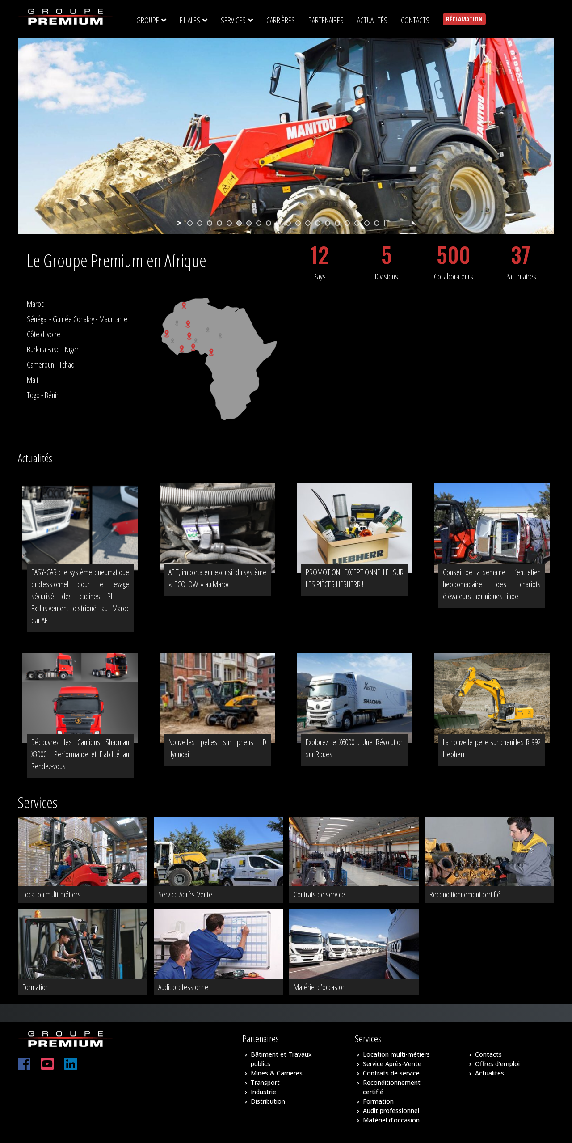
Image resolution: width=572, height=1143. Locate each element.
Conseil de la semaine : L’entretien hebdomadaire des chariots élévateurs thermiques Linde (492, 584)
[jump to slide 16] (337, 223)
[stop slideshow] (385, 223)
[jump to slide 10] (278, 223)
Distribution (268, 1101)
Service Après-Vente (392, 1063)
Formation (378, 1101)
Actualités (489, 1073)
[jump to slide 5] (229, 223)
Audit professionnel (391, 1110)
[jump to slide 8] (258, 223)
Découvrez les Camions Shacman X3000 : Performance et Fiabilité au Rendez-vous (80, 754)
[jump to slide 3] (209, 223)
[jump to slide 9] (268, 223)
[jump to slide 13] (308, 223)
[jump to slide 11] (288, 223)
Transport (265, 1082)
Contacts (488, 1054)
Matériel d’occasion (391, 1120)
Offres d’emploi (497, 1063)
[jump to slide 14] (317, 223)
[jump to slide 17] (347, 223)
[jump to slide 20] (376, 223)
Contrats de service (391, 1073)
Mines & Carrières (277, 1073)
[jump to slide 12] (298, 223)
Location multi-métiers (396, 1054)
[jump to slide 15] (327, 223)
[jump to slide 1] (190, 223)
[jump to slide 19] (367, 223)
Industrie (263, 1092)
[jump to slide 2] (199, 223)
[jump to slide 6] (239, 223)
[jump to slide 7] (249, 223)
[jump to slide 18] (357, 223)
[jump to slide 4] (219, 223)
